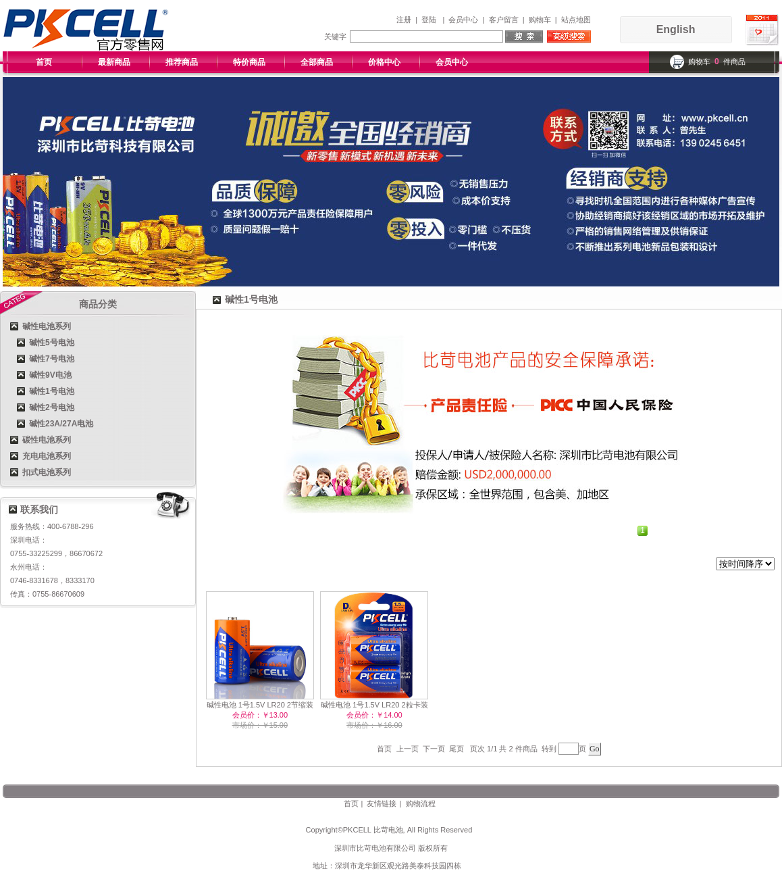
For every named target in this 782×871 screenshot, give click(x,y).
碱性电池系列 (46, 326)
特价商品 (249, 62)
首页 (44, 62)
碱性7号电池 (51, 359)
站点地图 (576, 20)
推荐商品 (181, 62)
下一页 (434, 749)
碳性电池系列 (46, 440)
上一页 (407, 749)
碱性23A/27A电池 (61, 423)
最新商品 (114, 62)
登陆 (428, 20)
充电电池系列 (46, 456)
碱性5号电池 (51, 342)
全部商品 (317, 62)
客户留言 (504, 20)
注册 (403, 20)
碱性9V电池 (50, 375)
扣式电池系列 (46, 472)
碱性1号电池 (51, 391)
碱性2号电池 (51, 407)
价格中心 (384, 62)
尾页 (456, 749)
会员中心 (463, 20)
